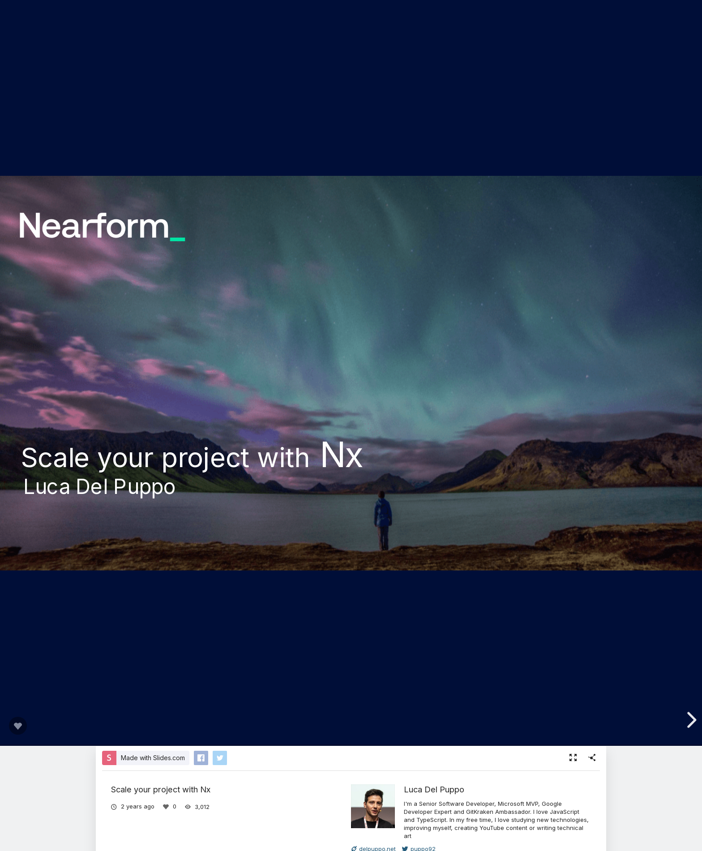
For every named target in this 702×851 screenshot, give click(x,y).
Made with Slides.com (153, 758)
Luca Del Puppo (434, 789)
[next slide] (690, 720)
